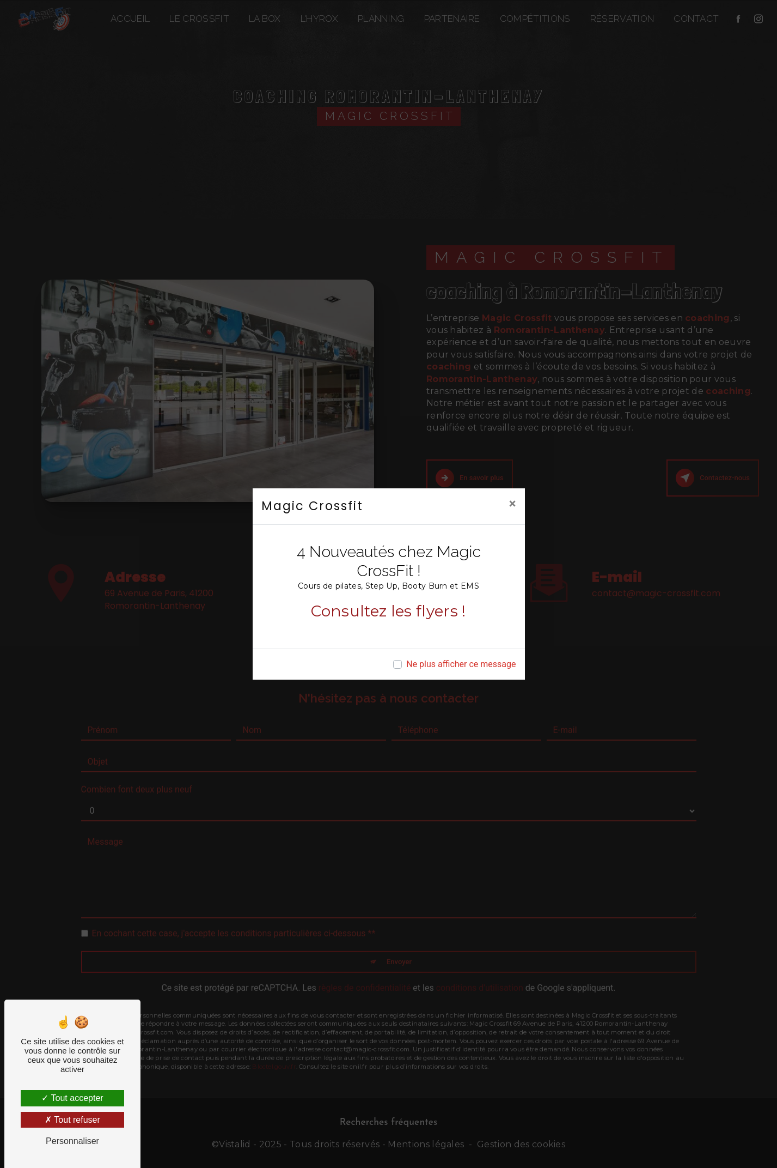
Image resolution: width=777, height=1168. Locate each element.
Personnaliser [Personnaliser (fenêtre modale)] (72, 1141)
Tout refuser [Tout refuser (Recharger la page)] (72, 1119)
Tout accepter (72, 1098)
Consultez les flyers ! (388, 611)
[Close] (512, 503)
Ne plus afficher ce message (461, 664)
